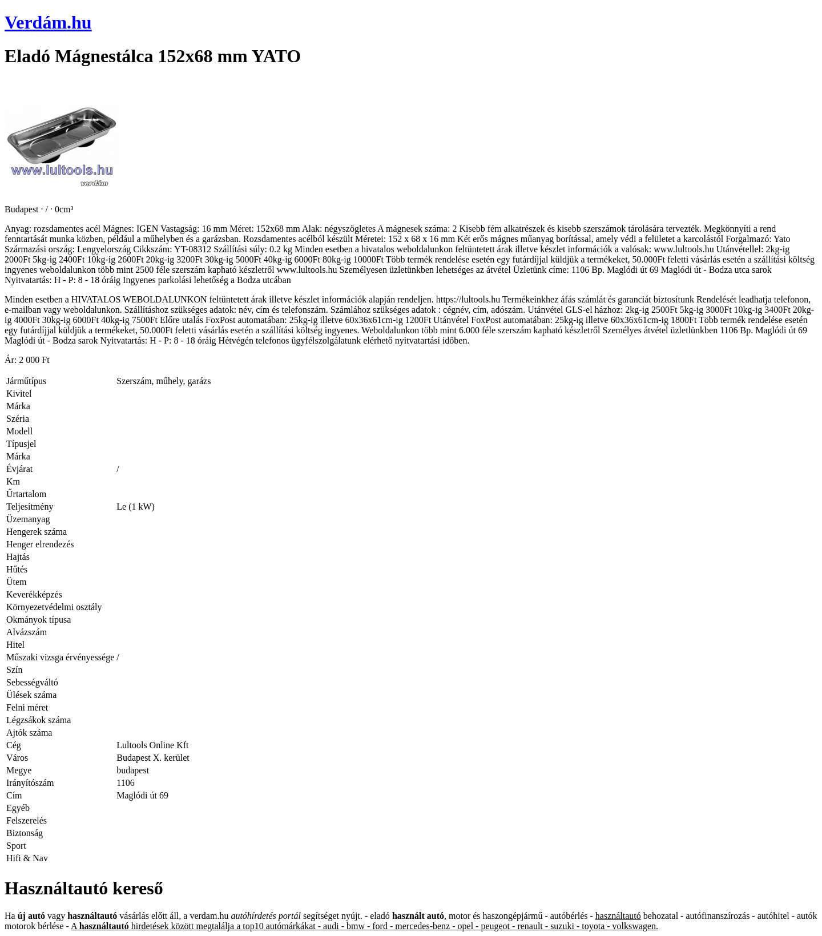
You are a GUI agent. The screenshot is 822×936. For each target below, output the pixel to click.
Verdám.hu (48, 22)
